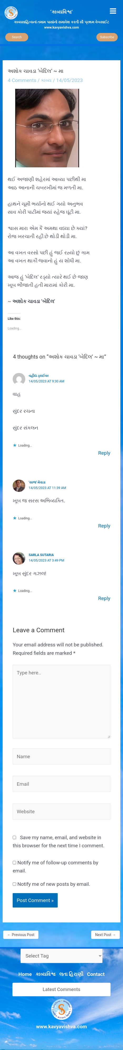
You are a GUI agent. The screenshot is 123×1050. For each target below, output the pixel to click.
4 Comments (22, 80)
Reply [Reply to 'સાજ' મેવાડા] (104, 526)
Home (25, 974)
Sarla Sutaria (41, 555)
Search (17, 37)
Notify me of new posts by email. (53, 884)
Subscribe (107, 37)
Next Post (105, 935)
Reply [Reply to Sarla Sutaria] (104, 598)
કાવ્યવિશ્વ (46, 974)
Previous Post (20, 935)
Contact (96, 974)
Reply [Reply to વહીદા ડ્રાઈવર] (104, 453)
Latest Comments (61, 989)
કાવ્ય (46, 80)
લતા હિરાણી (71, 974)
